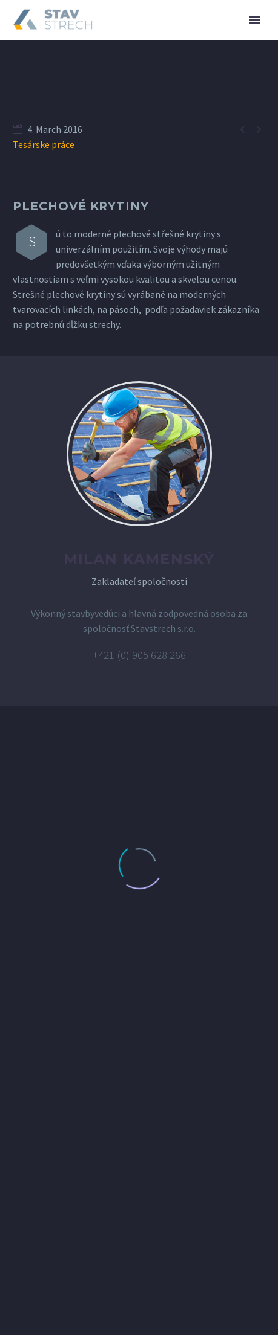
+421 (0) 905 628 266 (139, 655)
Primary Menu (254, 20)
